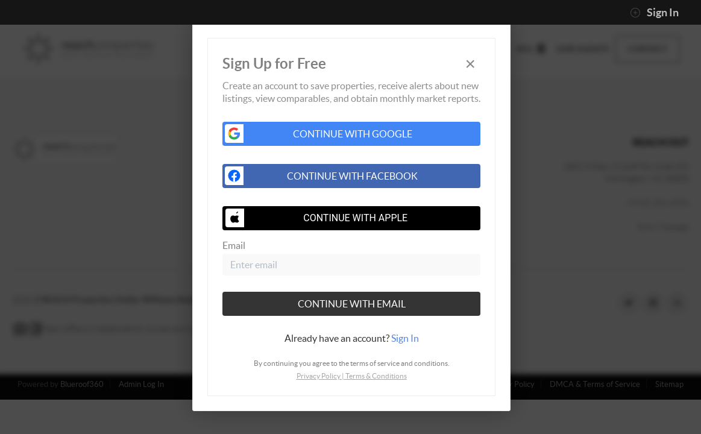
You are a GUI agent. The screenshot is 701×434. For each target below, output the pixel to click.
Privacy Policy (319, 376)
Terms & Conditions (376, 376)
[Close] (470, 63)
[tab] (351, 338)
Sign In (654, 13)
